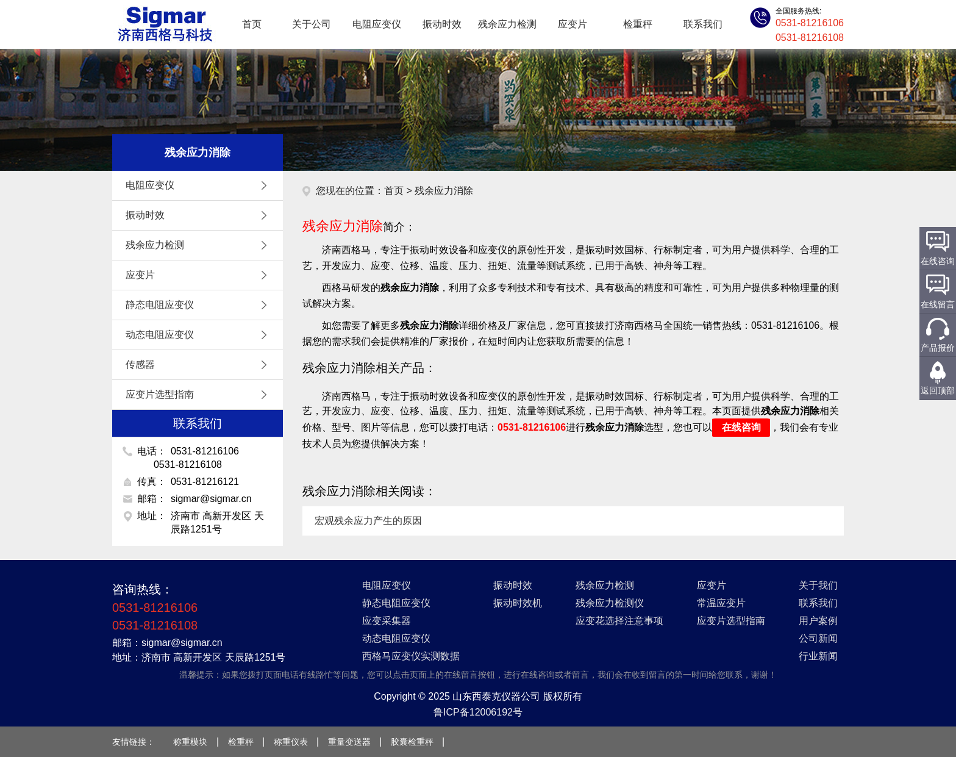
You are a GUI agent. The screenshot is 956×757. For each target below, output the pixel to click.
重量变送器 (349, 742)
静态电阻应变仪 (199, 305)
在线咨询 (741, 427)
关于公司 (311, 24)
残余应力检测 (507, 24)
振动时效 (442, 24)
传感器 (199, 365)
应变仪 (164, 24)
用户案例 (818, 620)
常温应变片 (721, 603)
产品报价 (938, 348)
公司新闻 (818, 638)
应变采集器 (386, 620)
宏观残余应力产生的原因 (368, 520)
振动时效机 (517, 603)
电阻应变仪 (376, 24)
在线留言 (938, 304)
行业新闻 (818, 656)
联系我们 (702, 24)
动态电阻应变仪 (199, 335)
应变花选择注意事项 (619, 620)
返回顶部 (938, 390)
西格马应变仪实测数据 (411, 656)
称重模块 (190, 742)
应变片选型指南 (199, 395)
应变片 (572, 24)
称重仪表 (291, 742)
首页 (252, 24)
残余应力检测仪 (610, 603)
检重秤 (637, 24)
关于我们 (818, 585)
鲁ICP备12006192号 (478, 712)
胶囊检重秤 (412, 742)
